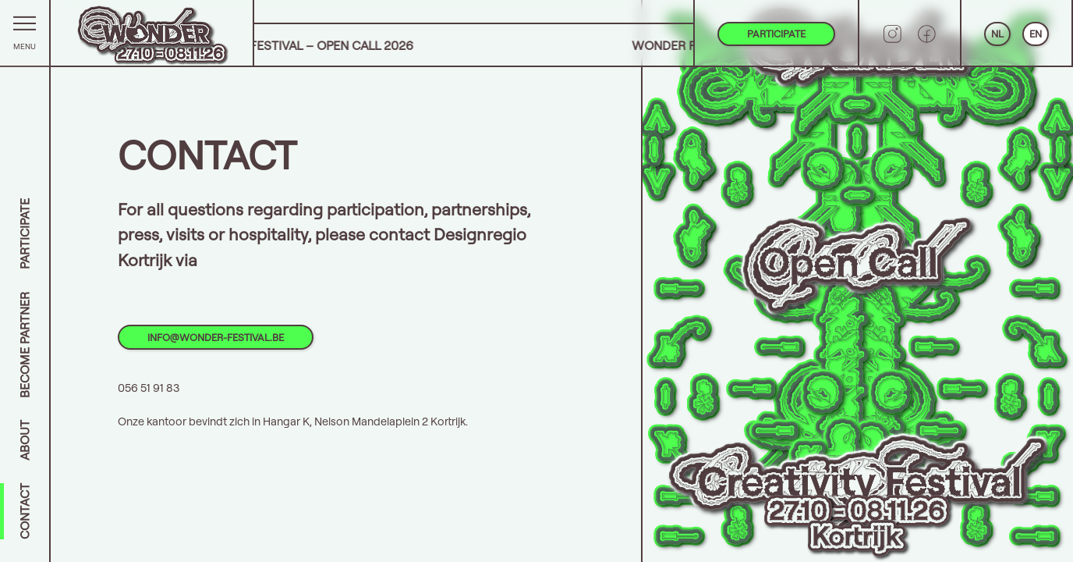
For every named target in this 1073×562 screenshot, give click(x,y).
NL (997, 33)
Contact (24, 511)
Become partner (24, 345)
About (24, 440)
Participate (24, 233)
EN (1035, 33)
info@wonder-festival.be (215, 337)
